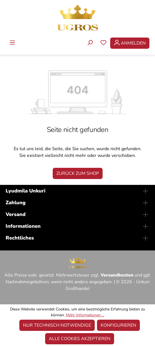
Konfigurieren (118, 325)
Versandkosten (117, 275)
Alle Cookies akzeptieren (79, 339)
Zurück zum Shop (77, 173)
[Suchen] (90, 43)
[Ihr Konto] (129, 43)
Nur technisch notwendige (57, 325)
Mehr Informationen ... (85, 315)
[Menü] (12, 43)
